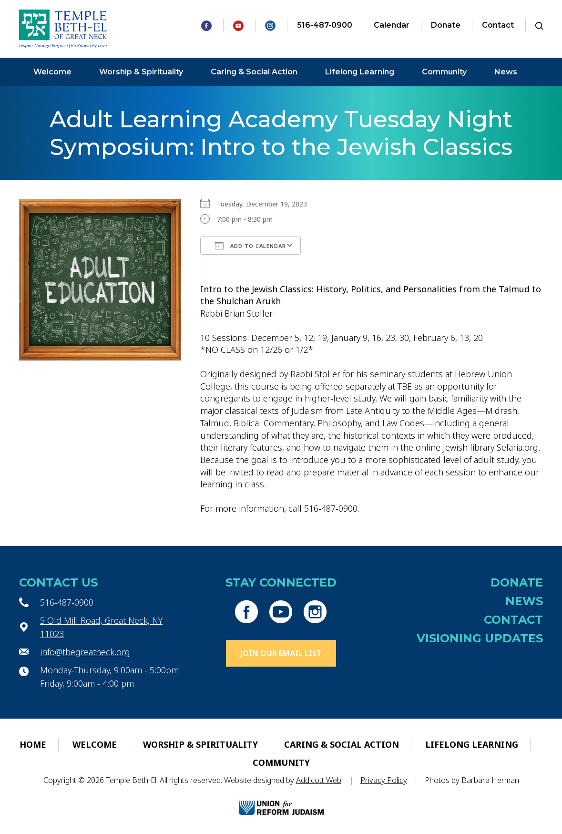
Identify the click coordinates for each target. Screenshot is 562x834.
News (505, 71)
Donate (445, 25)
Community (444, 71)
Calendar (391, 25)
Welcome (52, 71)
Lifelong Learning (359, 71)
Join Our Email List (281, 653)
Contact (498, 25)
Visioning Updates (480, 638)
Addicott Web (318, 780)
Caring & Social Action (254, 71)
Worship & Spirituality (141, 71)
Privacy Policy (383, 780)
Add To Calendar (250, 245)
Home (33, 744)
